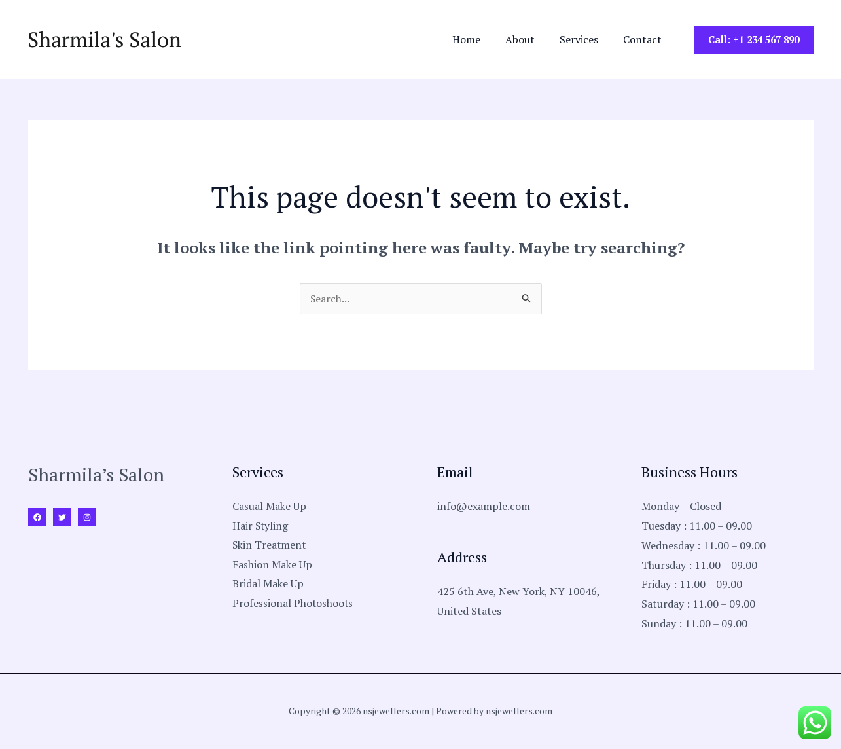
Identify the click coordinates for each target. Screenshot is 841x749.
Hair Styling (260, 526)
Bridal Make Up (268, 584)
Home (480, 39)
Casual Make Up (269, 507)
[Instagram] (87, 518)
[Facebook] (37, 518)
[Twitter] (62, 518)
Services (584, 39)
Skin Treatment (270, 546)
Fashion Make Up (272, 565)
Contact (644, 39)
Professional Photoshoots (293, 604)
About (530, 39)
